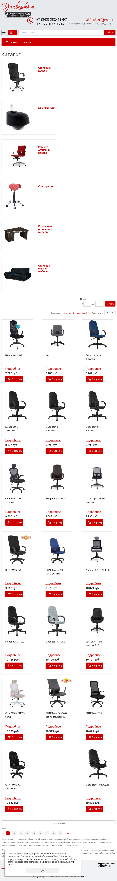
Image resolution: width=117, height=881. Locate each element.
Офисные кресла (44, 69)
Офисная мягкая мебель (44, 268)
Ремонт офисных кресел (44, 150)
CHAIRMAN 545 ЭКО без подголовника (56, 715)
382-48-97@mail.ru (100, 19)
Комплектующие (49, 107)
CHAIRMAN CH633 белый (15, 715)
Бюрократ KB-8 (13, 355)
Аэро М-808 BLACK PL (97, 569)
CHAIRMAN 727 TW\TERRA (13, 786)
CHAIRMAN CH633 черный (15, 500)
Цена (83, 298)
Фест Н (49, 355)
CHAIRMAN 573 (94, 713)
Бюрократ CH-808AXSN (13, 428)
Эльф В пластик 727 (56, 498)
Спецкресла (45, 186)
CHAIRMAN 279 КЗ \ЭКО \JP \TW (55, 571)
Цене (68, 313)
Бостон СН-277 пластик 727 (94, 643)
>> (71, 832)
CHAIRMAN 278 (13, 569)
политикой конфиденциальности (57, 862)
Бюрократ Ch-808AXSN (93, 357)
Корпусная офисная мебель (45, 229)
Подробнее (13, 369)
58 (68, 832)
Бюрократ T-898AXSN (97, 784)
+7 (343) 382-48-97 (51, 19)
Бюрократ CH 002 (14, 641)
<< (3, 832)
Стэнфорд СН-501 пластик (96, 500)
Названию (80, 313)
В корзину (17, 379)
